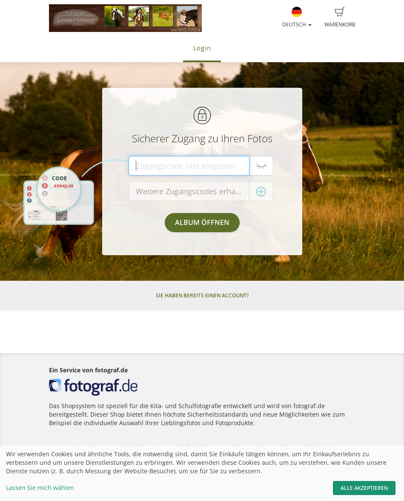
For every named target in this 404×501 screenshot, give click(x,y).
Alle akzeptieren (364, 488)
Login (202, 47)
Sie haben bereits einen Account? (202, 295)
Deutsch (297, 17)
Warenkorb (339, 17)
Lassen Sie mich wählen (40, 488)
